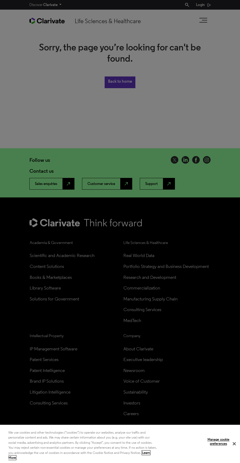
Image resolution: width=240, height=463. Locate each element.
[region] (120, 444)
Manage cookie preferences (218, 442)
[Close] (234, 443)
